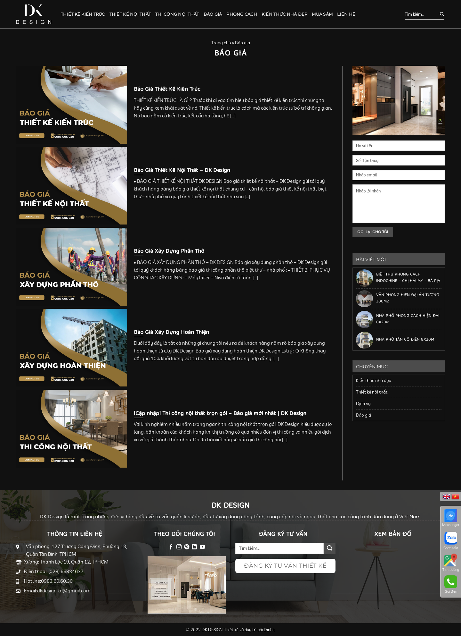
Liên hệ (346, 14)
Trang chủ (221, 43)
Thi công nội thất (177, 14)
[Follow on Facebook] (171, 547)
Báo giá (213, 14)
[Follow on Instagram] (178, 547)
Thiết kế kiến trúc (83, 14)
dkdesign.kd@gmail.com (64, 591)
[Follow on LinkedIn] (194, 547)
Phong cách (241, 14)
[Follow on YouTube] (202, 547)
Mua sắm (322, 14)
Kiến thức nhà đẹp (284, 14)
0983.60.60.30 (57, 581)
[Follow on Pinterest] (186, 547)
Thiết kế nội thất (130, 14)
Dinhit (269, 629)
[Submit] (438, 14)
